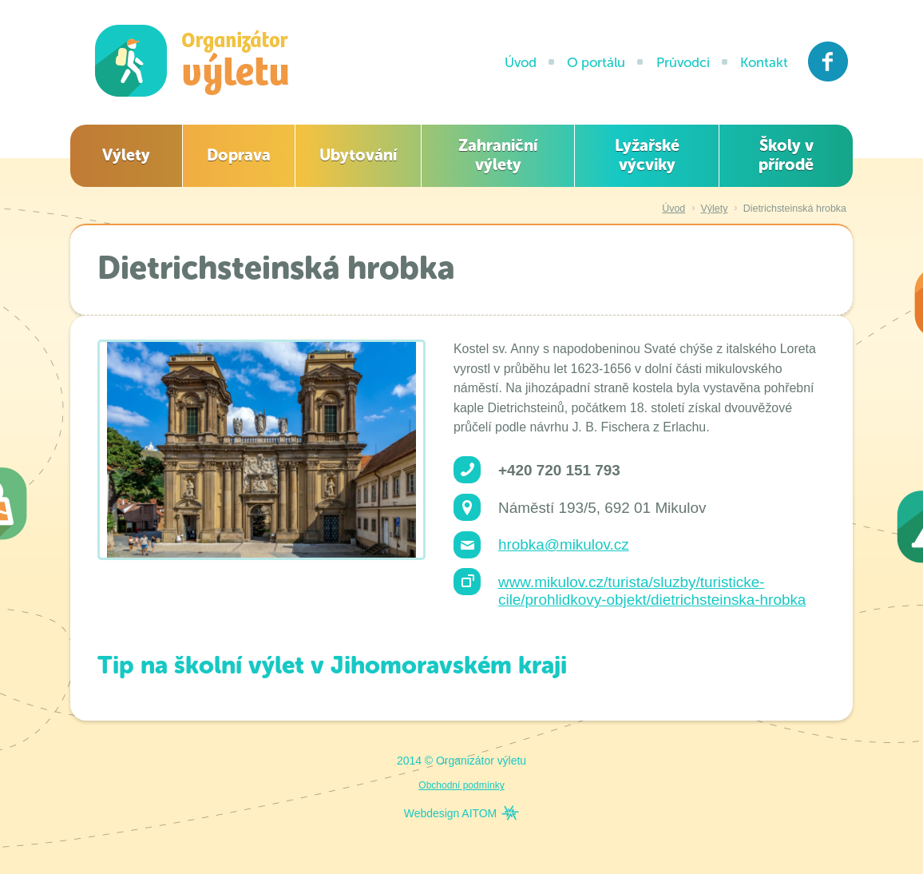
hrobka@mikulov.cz (563, 544)
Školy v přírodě (786, 155)
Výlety (126, 155)
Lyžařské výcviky (647, 155)
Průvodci (683, 62)
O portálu (596, 62)
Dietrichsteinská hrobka (794, 208)
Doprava (239, 155)
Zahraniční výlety (497, 155)
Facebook (828, 61)
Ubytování (358, 155)
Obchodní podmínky (461, 785)
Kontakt (764, 62)
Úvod (521, 62)
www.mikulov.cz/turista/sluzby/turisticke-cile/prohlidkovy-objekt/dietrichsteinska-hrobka (652, 591)
